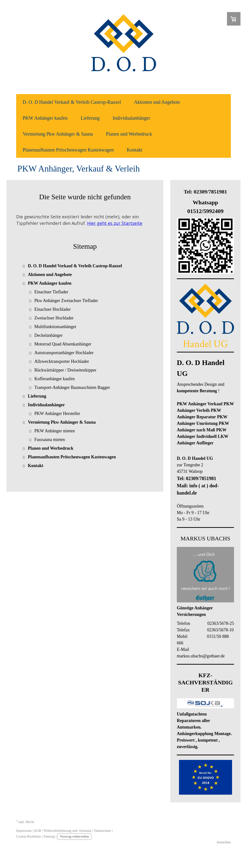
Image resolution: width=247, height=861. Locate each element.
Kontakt (134, 149)
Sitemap (49, 836)
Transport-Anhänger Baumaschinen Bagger (72, 387)
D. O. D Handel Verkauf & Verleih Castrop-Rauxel (72, 102)
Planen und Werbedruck (129, 134)
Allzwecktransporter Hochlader (61, 361)
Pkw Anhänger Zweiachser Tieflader (66, 300)
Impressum (24, 831)
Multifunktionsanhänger (55, 326)
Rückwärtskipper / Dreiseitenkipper (65, 370)
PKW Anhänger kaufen (45, 118)
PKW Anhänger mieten (54, 430)
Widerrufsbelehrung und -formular (67, 831)
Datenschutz (102, 831)
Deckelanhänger (48, 335)
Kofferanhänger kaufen (54, 378)
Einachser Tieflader (51, 291)
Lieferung (90, 118)
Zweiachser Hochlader (54, 318)
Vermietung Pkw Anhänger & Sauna (58, 134)
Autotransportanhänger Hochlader (64, 352)
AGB (37, 831)
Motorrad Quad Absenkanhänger (62, 344)
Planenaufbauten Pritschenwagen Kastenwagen (68, 149)
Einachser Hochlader (52, 309)
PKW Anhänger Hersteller (57, 413)
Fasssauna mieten (49, 439)
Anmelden (223, 842)
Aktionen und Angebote (157, 102)
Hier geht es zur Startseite (114, 223)
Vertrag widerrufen (74, 836)
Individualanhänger (131, 118)
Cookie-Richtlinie (28, 836)
